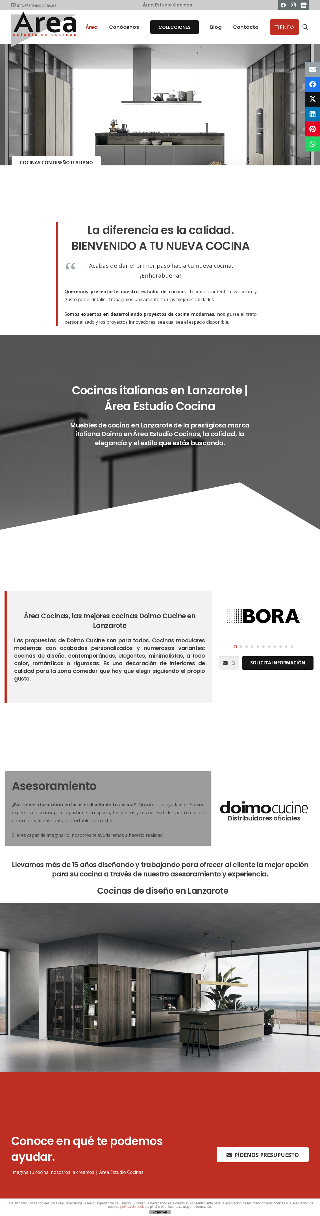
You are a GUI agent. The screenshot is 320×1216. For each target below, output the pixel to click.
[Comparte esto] (312, 84)
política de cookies (134, 1207)
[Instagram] (293, 5)
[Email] (229, 663)
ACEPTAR (160, 1212)
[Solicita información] (278, 663)
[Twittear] (312, 99)
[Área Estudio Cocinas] (304, 5)
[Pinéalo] (312, 129)
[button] (305, 27)
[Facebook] (283, 5)
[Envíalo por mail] (312, 69)
